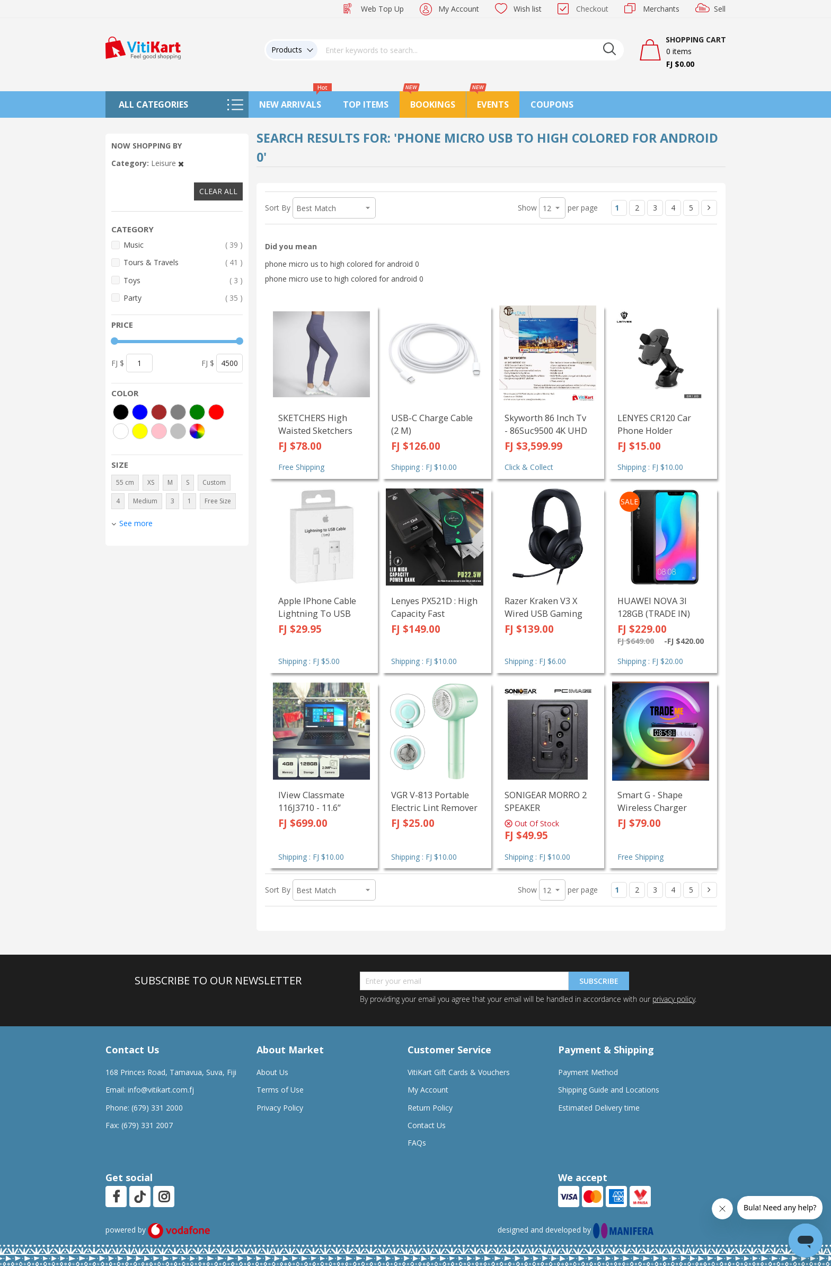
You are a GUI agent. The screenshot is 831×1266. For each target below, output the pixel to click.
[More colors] (197, 431)
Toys (183, 280)
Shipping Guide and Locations (608, 1090)
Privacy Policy (280, 1108)
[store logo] (143, 47)
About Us (272, 1072)
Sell (720, 9)
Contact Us (427, 1125)
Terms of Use (280, 1090)
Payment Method (588, 1072)
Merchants (661, 9)
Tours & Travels (183, 262)
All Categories (153, 104)
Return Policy (430, 1108)
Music (183, 245)
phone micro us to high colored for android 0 (342, 264)
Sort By (277, 208)
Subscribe (598, 981)
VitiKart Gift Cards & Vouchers (459, 1072)
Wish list (528, 9)
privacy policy (673, 999)
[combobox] (470, 49)
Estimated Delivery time (599, 1108)
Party (183, 298)
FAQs (417, 1143)
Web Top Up (382, 9)
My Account (458, 9)
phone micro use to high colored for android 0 (344, 279)
